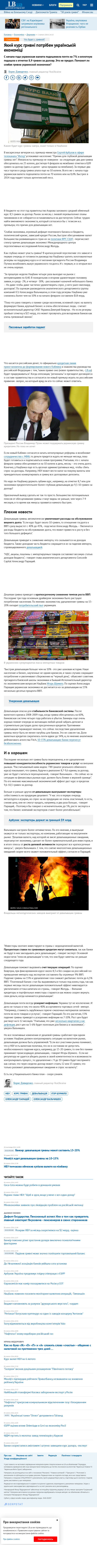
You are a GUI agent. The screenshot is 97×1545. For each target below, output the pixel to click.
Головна (7, 34)
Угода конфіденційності (15, 1458)
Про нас (7, 1455)
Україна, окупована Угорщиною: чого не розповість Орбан (77, 23)
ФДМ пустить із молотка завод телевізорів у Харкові (33, 1435)
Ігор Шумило (59, 1093)
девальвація (39, 1093)
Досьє (51, 15)
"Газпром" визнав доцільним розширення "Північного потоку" (39, 1369)
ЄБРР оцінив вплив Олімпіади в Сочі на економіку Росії (35, 1425)
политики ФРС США (61, 239)
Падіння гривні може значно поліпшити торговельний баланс (44, 1253)
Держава (31, 34)
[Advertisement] (48, 195)
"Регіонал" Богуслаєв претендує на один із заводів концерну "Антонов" (43, 1313)
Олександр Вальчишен (47, 1099)
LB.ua (88, 370)
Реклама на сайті (24, 1455)
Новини (38, 5)
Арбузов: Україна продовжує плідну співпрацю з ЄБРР (34, 1273)
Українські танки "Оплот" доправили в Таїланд (33, 1415)
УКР (85, 5)
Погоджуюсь (45, 1539)
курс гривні (21, 1093)
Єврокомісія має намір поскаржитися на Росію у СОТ (33, 1283)
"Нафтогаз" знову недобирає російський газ (28, 1333)
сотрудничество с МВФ (17, 456)
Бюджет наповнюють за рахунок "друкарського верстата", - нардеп (41, 1303)
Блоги (52, 5)
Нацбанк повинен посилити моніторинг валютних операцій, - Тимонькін (44, 1293)
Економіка (19, 34)
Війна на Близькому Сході (18, 12)
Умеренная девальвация (24, 701)
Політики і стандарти (72, 1455)
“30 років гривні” (69, 12)
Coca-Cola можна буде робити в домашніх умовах (32, 1185)
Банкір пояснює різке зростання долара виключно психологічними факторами (42, 1241)
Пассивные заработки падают (27, 327)
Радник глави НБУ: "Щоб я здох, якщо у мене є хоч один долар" (39, 1195)
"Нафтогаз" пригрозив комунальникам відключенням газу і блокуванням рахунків (45, 1403)
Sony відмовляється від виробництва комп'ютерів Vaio (34, 1323)
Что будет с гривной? (34, 39)
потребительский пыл (31, 605)
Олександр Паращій (17, 1099)
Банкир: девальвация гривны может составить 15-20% (42, 1150)
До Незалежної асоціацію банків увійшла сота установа (35, 1263)
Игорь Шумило (55, 683)
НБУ (7, 1093)
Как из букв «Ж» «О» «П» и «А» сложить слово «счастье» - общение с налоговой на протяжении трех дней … (47, 1347)
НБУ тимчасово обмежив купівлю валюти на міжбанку (36, 1166)
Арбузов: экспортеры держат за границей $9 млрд (40, 820)
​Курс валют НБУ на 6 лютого (20, 1359)
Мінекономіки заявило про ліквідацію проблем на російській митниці (43, 1205)
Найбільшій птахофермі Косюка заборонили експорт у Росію (38, 1392)
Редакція (52, 1455)
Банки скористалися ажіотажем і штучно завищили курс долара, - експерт (45, 1445)
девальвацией (34, 547)
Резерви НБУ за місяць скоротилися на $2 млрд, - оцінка (41, 1230)
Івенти (40, 1455)
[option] (26, 23)
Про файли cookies (11, 1539)
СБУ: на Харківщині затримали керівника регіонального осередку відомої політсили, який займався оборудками (33, 28)
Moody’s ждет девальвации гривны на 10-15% (31, 1158)
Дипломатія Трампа (46, 12)
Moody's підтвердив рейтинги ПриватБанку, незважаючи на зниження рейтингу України (43, 1380)
